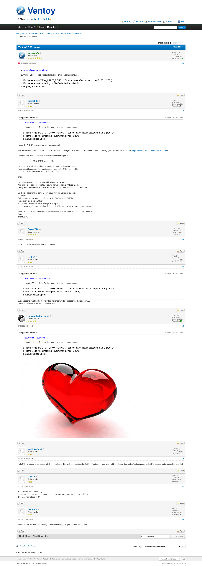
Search (139, 21)
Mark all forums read (85, 559)
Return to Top (55, 559)
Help (182, 21)
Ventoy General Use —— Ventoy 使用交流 (44, 34)
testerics (32, 509)
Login (42, 27)
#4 (183, 267)
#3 (183, 239)
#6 (183, 459)
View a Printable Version (27, 546)
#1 (183, 63)
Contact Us (31, 559)
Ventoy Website (42, 559)
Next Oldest (25, 536)
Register (51, 27)
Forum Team (21, 559)
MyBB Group (42, 563)
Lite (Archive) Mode (69, 559)
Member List (154, 21)
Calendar (170, 21)
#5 (183, 326)
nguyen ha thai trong (38, 316)
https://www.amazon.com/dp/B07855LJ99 (149, 150)
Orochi (31, 476)
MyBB (26, 563)
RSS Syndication (100, 559)
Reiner (31, 257)
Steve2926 (33, 229)
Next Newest (39, 536)
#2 (183, 111)
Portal (127, 21)
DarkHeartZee (35, 449)
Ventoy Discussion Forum (70, 34)
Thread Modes (178, 47)
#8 (183, 519)
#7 (183, 486)
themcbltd (33, 101)
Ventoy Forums (21, 34)
